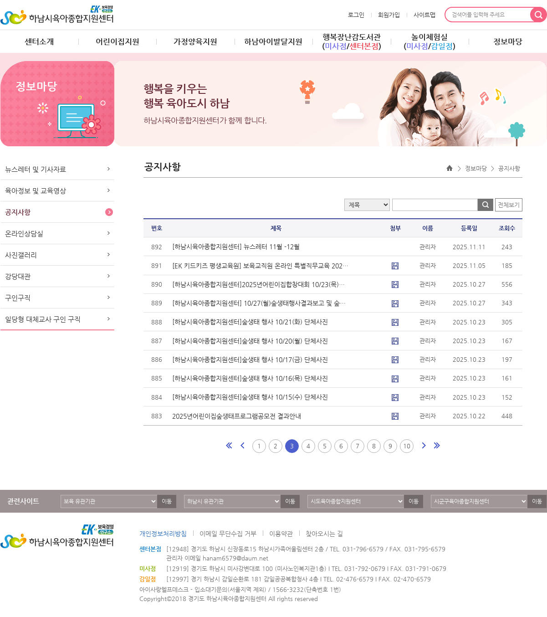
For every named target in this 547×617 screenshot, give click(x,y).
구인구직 (18, 298)
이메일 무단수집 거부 (227, 533)
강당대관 (18, 276)
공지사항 (18, 212)
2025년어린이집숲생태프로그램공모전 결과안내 (236, 416)
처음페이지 (229, 445)
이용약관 (281, 533)
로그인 (356, 14)
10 (406, 445)
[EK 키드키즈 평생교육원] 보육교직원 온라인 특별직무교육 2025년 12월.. (260, 265)
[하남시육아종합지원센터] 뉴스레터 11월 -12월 (236, 246)
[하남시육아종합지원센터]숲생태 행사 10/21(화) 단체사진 (250, 321)
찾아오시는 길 (324, 533)
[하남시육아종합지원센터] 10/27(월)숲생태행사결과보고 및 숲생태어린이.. (260, 303)
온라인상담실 (24, 233)
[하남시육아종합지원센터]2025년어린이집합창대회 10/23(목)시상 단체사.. (260, 284)
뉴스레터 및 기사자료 (35, 169)
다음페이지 (423, 445)
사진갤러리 (21, 255)
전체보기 (509, 204)
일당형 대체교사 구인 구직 (43, 319)
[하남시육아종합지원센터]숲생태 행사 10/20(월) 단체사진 (250, 340)
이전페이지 (242, 445)
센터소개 (39, 41)
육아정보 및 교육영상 (35, 191)
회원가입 (389, 14)
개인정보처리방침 (163, 533)
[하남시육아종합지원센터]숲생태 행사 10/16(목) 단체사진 (250, 378)
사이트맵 (424, 14)
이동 (167, 501)
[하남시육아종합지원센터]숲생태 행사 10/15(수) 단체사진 (250, 397)
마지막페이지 (436, 445)
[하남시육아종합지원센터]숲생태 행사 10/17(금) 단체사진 (250, 359)
